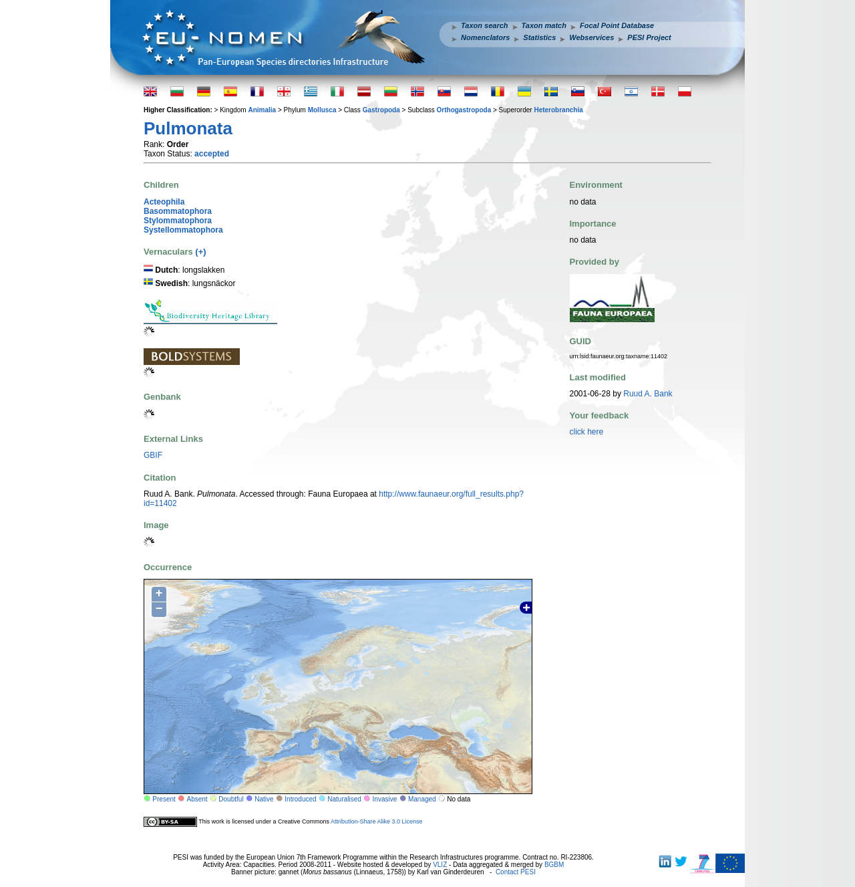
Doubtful (230, 799)
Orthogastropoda (464, 110)
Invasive (385, 799)
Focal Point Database (617, 25)
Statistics (539, 37)
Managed (422, 799)
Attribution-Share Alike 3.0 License (377, 821)
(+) (200, 252)
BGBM (554, 864)
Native (263, 799)
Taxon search (484, 25)
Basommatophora (178, 211)
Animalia (262, 110)
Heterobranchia (558, 110)
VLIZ (440, 864)
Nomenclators (485, 37)
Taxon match (544, 25)
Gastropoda (381, 110)
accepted (211, 153)
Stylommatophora (178, 220)
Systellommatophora (183, 230)
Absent (197, 799)
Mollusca (322, 110)
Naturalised (344, 799)
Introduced (300, 799)
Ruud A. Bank (647, 393)
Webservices (591, 37)
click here (587, 431)
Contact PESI (516, 872)
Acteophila (164, 202)
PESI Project (649, 37)
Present (163, 799)
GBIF (153, 455)
